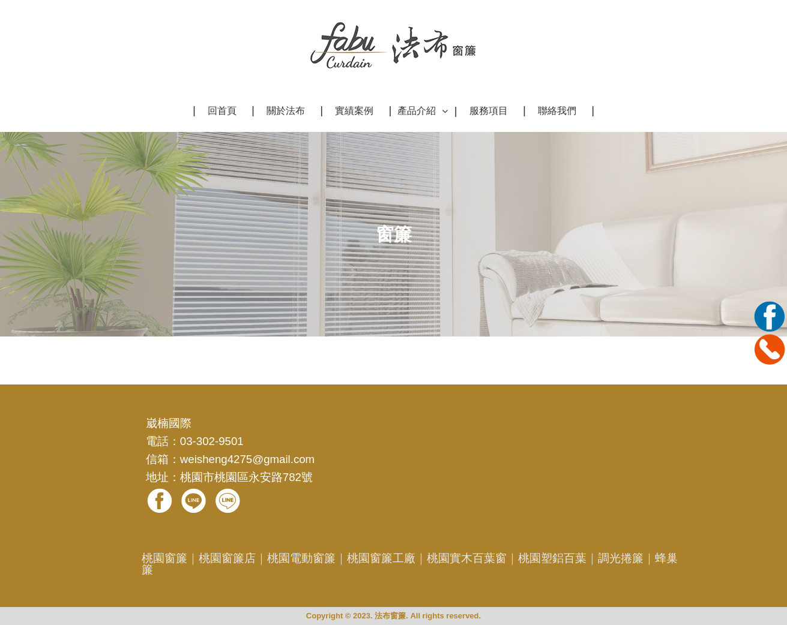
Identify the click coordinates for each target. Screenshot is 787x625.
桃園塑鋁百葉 (552, 558)
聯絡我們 (557, 111)
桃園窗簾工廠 (381, 558)
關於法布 (286, 111)
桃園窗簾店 (227, 558)
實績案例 (354, 111)
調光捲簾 (621, 558)
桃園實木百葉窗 (467, 558)
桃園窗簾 (164, 558)
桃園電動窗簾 (301, 558)
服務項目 (488, 111)
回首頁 (222, 111)
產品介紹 (416, 111)
